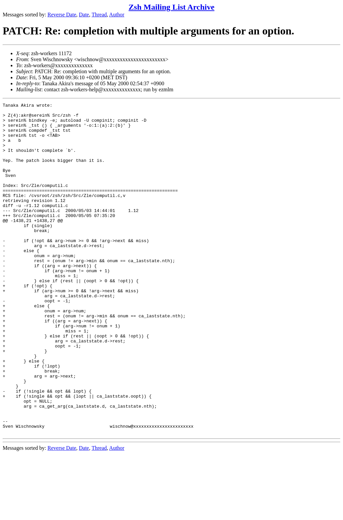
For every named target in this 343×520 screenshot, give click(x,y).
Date (84, 14)
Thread (99, 14)
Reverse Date (62, 14)
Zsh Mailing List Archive (171, 7)
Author (116, 14)
